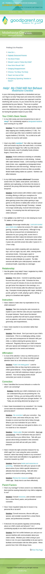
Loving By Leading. (12, 5)
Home (4, 35)
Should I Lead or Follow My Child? (20, 62)
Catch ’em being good (21, 365)
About (20, 12)
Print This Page (37, 550)
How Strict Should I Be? (16, 65)
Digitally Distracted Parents (17, 55)
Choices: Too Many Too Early (18, 72)
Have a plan (17, 432)
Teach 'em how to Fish (16, 75)
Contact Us (12, 12)
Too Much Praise (14, 59)
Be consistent (18, 415)
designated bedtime (35, 121)
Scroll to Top (22, 570)
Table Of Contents (30, 12)
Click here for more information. (29, 7)
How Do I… (12, 52)
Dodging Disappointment (16, 69)
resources (22, 497)
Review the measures (20, 478)
